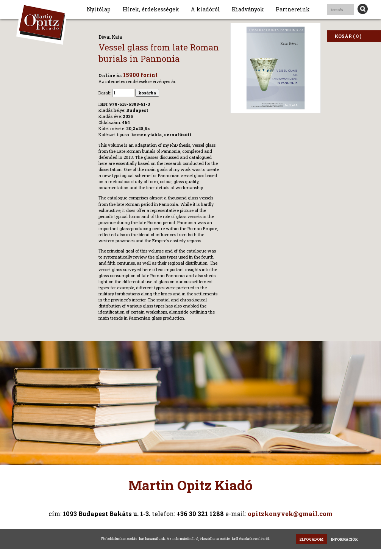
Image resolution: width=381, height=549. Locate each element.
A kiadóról (205, 9)
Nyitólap (99, 9)
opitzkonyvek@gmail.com (290, 514)
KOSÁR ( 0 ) (347, 36)
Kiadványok (248, 9)
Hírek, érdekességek (151, 9)
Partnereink (293, 9)
